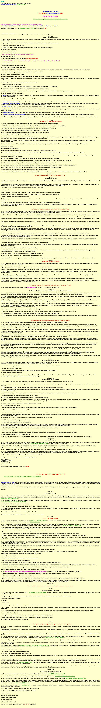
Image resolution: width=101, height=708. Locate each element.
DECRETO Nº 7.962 (21, 4)
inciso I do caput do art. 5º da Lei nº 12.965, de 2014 (13, 501)
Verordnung (22, 28)
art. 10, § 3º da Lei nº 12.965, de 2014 (37, 592)
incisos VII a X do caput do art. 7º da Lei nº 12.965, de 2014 (34, 645)
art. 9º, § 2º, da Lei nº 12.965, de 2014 (72, 525)
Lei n (32, 443)
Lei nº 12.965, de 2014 (35, 522)
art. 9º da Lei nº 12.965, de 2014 (38, 520)
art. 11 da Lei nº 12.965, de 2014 (24, 662)
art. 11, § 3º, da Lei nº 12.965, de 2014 (54, 637)
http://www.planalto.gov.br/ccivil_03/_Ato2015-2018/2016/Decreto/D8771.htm (22, 476)
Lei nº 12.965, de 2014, (24, 685)
